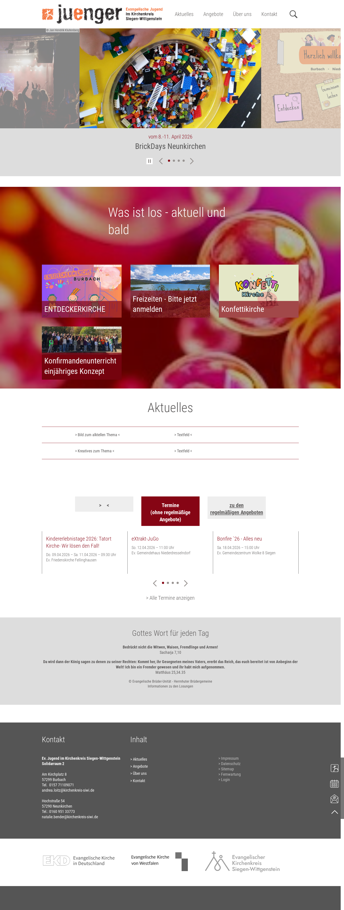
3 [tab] (179, 161)
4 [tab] (184, 161)
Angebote (213, 14)
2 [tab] (174, 161)
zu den (236, 505)
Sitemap (227, 769)
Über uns (242, 14)
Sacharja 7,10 (170, 652)
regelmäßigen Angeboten (236, 512)
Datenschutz (231, 763)
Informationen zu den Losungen (170, 686)
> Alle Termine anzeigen (170, 598)
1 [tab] (169, 161)
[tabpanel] (170, 92)
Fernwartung (231, 774)
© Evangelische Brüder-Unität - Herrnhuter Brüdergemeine (170, 681)
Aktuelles (184, 14)
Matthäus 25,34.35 (170, 672)
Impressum (230, 758)
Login (225, 779)
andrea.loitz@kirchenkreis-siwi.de (68, 790)
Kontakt (269, 14)
